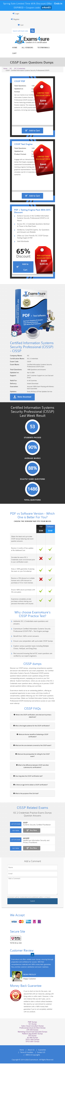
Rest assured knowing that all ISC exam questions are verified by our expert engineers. (33, 699)
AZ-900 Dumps (32, 1078)
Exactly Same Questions (33, 526)
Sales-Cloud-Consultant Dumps (32, 1066)
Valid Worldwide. (20, 266)
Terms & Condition (47, 1090)
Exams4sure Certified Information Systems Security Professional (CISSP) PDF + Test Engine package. (33, 675)
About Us (22, 1090)
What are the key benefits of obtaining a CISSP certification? (30, 780)
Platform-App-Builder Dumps (32, 1074)
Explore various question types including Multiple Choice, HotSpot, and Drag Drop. (34, 692)
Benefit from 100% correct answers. (23, 681)
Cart (54, 48)
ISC (11, 63)
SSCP (21, 866)
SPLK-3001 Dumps (32, 1081)
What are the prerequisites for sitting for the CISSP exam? (29, 797)
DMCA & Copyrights (39, 1092)
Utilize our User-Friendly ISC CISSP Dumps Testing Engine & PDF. (32, 261)
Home (13, 48)
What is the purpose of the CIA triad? (22, 834)
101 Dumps (32, 1064)
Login (12, 13)
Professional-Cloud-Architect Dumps (32, 1068)
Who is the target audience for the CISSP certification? (28, 771)
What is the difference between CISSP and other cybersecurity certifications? (32, 807)
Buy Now (29, 873)
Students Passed (32, 483)
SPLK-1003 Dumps (32, 1080)
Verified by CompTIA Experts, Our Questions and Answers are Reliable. (32, 255)
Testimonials (42, 48)
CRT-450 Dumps (32, 1070)
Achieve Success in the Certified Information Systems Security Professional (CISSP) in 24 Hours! (33, 242)
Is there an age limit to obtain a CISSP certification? (27, 826)
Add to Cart (34, 134)
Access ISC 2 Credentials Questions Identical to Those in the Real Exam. (33, 248)
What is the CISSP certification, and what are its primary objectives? (32, 762)
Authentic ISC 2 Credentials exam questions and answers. (31, 669)
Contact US (24, 1092)
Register (11, 19)
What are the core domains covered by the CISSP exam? (29, 789)
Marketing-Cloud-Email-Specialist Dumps (32, 1072)
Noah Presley (26, 1018)
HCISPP (22, 881)
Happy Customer (26, 1022)
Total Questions (32, 547)
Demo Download (21, 435)
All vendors (26, 48)
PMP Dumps (32, 1062)
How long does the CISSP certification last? (24, 817)
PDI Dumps (32, 1076)
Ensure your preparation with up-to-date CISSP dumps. (30, 686)
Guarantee (34, 1090)
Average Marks (32, 505)
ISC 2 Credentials (19, 63)
